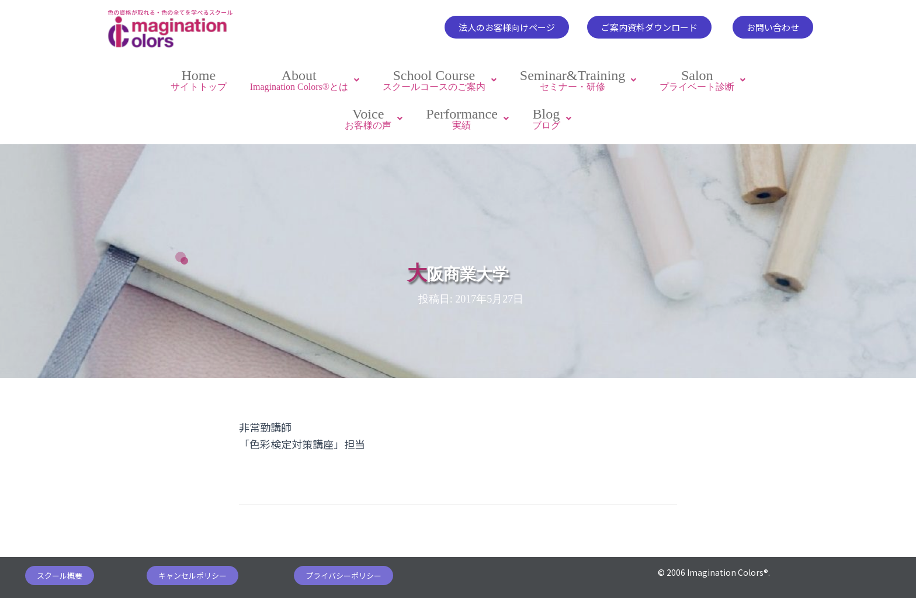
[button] (507, 27)
